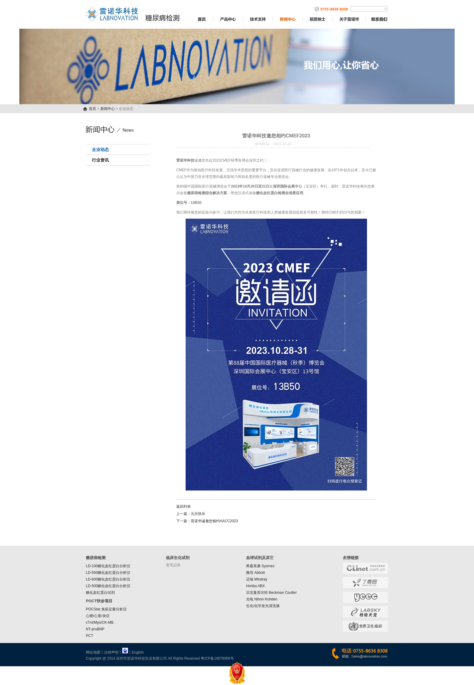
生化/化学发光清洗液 (263, 606)
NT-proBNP (95, 629)
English (138, 652)
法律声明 (111, 652)
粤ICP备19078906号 (217, 658)
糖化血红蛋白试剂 (100, 592)
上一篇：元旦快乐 (190, 514)
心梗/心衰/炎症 (98, 616)
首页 (92, 109)
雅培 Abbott (255, 573)
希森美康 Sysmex (260, 566)
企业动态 (100, 149)
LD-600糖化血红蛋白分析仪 (108, 579)
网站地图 (93, 652)
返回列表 (183, 506)
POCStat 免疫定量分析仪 (106, 609)
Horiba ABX (255, 586)
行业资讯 (100, 160)
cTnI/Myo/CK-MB (99, 622)
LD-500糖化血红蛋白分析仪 (108, 586)
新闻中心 (107, 109)
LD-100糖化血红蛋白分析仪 (108, 566)
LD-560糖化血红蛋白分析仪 (108, 573)
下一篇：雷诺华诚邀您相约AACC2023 (207, 521)
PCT (89, 636)
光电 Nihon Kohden (261, 599)
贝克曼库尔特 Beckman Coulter (271, 592)
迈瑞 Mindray (256, 579)
